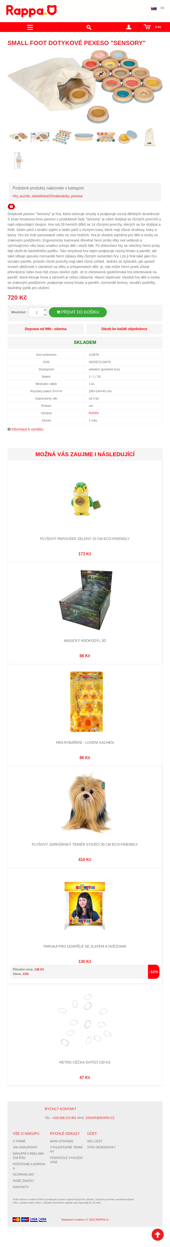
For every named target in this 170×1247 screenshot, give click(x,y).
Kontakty (21, 1187)
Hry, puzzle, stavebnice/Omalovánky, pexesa (47, 196)
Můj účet (95, 1141)
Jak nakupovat (25, 1147)
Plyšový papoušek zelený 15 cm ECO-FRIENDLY (85, 539)
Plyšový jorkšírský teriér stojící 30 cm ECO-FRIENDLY (85, 844)
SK (162, 8)
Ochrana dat (24, 1174)
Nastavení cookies (72, 1219)
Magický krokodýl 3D (85, 641)
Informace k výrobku (27, 429)
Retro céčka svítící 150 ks (84, 1062)
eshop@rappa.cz (100, 1118)
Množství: (18, 312)
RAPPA (94, 413)
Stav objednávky (101, 1147)
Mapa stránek (61, 1141)
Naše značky (23, 1181)
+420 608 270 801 (64, 1118)
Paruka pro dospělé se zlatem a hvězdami (85, 946)
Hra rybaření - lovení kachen (85, 743)
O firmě (19, 1141)
